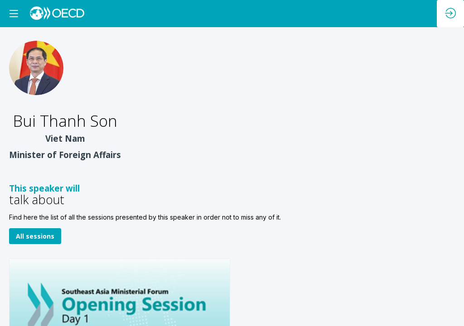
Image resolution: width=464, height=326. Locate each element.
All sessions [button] (35, 236)
